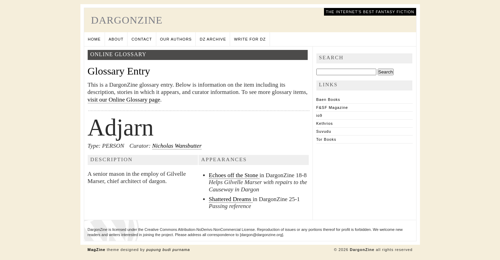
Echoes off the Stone (234, 175)
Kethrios (324, 123)
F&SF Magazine (332, 107)
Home (94, 39)
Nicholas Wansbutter (177, 145)
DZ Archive (213, 39)
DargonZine (127, 20)
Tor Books (326, 139)
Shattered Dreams (231, 199)
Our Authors (176, 39)
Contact (141, 39)
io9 (319, 115)
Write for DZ (249, 39)
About (116, 39)
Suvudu (323, 131)
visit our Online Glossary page (124, 99)
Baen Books (328, 99)
